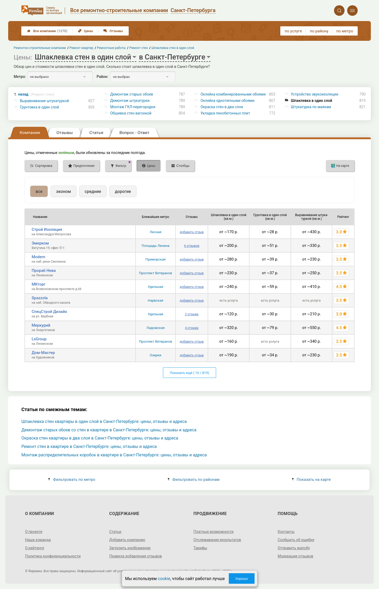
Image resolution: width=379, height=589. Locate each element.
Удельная (155, 287)
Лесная (156, 232)
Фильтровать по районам (194, 479)
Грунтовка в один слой (39, 107)
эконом (63, 191)
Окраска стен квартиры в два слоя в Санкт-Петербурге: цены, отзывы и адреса (99, 438)
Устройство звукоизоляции (314, 94)
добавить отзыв (192, 232)
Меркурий (41, 325)
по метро (344, 31)
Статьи (115, 532)
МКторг (39, 284)
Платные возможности (213, 532)
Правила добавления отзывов (135, 556)
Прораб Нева (44, 270)
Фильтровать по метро (71, 479)
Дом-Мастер (43, 352)
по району (319, 31)
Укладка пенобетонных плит (225, 113)
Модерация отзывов (295, 556)
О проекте (33, 532)
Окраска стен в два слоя (222, 107)
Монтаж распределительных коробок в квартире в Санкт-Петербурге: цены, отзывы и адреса (114, 454)
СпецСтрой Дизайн (49, 311)
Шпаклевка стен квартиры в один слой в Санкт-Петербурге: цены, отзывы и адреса (104, 421)
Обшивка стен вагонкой (131, 113)
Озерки (155, 355)
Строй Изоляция (47, 229)
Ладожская (155, 328)
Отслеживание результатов (217, 540)
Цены (85, 31)
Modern (38, 256)
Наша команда (38, 540)
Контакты (286, 532)
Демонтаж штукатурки (130, 100)
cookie (164, 578)
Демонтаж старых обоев (131, 94)
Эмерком (40, 243)
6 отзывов (191, 246)
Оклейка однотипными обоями (228, 100)
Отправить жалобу (294, 548)
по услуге (293, 31)
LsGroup (39, 339)
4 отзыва (191, 328)
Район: (102, 76)
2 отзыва (191, 314)
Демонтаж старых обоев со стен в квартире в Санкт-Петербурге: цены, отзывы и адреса (108, 429)
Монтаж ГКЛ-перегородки (132, 107)
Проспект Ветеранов (155, 273)
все (39, 191)
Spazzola (40, 298)
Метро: (20, 76)
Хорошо (241, 579)
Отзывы (113, 31)
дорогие (123, 191)
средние (93, 191)
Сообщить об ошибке (296, 540)
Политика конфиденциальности (53, 556)
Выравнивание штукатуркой (44, 101)
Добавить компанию (127, 540)
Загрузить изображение (130, 548)
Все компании (47, 31)
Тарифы (200, 548)
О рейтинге (34, 548)
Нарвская (155, 300)
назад (36, 94)
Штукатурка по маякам (311, 107)
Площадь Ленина (155, 246)
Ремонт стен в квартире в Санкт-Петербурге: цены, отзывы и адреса (89, 446)
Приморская (156, 259)
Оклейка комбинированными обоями (233, 94)
